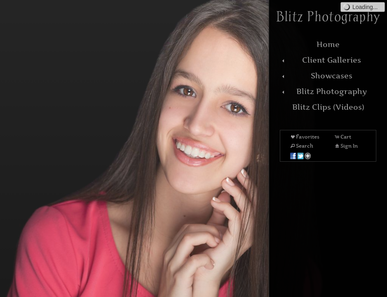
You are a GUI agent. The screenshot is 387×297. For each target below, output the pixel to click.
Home (328, 44)
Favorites (304, 136)
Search (301, 145)
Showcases (316, 75)
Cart (342, 136)
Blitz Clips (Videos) (328, 107)
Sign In (346, 145)
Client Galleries (320, 60)
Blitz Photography (323, 91)
